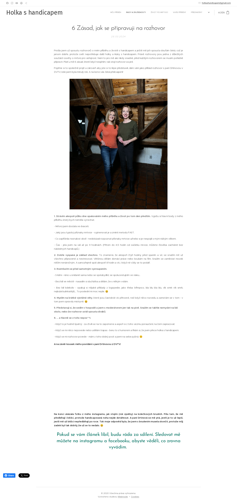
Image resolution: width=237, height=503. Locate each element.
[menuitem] (179, 12)
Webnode (123, 496)
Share (9, 475)
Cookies (135, 496)
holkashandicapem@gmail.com (216, 3)
